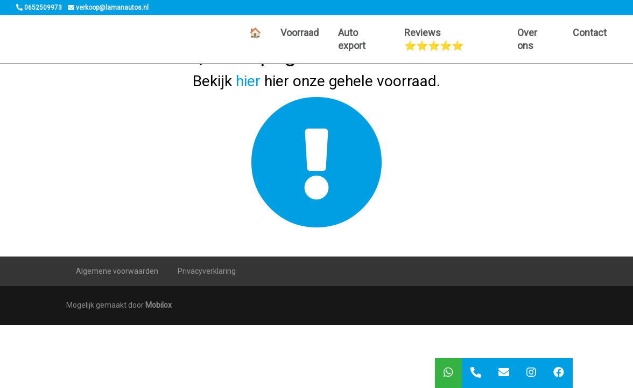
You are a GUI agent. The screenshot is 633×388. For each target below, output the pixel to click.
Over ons (527, 39)
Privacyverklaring (207, 271)
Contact (590, 32)
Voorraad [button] (299, 32)
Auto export (351, 39)
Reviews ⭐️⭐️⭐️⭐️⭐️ (433, 39)
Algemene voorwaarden (117, 271)
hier (248, 81)
